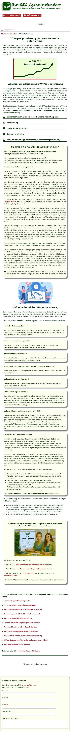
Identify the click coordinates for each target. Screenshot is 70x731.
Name (5, 698)
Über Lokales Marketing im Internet (17, 644)
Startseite (4, 34)
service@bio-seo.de (30, 685)
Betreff (5, 691)
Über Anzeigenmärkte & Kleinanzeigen (18, 618)
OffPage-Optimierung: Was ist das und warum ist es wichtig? (26, 640)
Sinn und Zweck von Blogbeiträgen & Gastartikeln (22, 623)
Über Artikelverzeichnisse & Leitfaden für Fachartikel (23, 610)
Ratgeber (13, 34)
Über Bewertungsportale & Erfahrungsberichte (21, 631)
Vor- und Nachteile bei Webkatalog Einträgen (20, 605)
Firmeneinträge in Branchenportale (17, 601)
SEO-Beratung (28, 573)
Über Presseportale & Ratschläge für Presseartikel (22, 614)
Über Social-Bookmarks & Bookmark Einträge (20, 627)
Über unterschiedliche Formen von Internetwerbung (23, 636)
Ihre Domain (6, 712)
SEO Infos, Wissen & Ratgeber (29, 651)
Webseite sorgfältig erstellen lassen (33, 569)
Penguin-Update (10, 202)
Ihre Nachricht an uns (10, 718)
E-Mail (5, 705)
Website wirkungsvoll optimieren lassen (30, 565)
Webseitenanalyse (10, 575)
